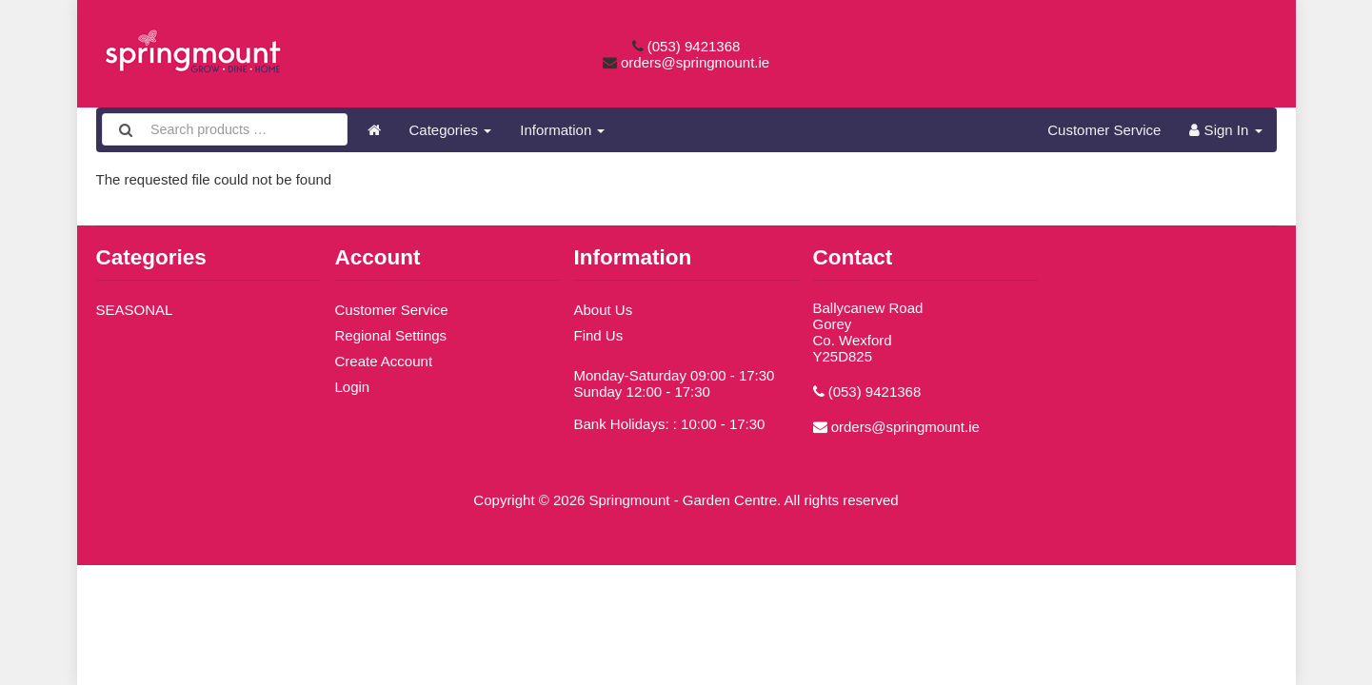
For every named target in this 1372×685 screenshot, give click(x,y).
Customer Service (1104, 130)
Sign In (1225, 130)
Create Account (384, 361)
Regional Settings (391, 335)
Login (352, 387)
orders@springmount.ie (695, 62)
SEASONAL (134, 310)
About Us (603, 310)
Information (562, 130)
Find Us (599, 335)
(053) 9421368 (694, 46)
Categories (450, 130)
